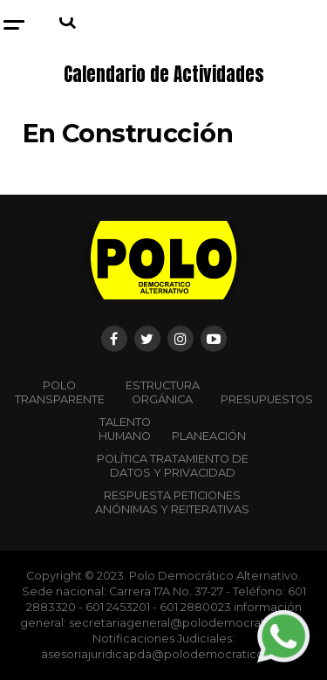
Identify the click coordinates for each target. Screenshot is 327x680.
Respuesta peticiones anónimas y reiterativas (172, 502)
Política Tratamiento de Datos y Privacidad (173, 465)
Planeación (209, 436)
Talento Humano (125, 429)
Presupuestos (267, 399)
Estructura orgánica (163, 392)
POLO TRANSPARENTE (60, 392)
